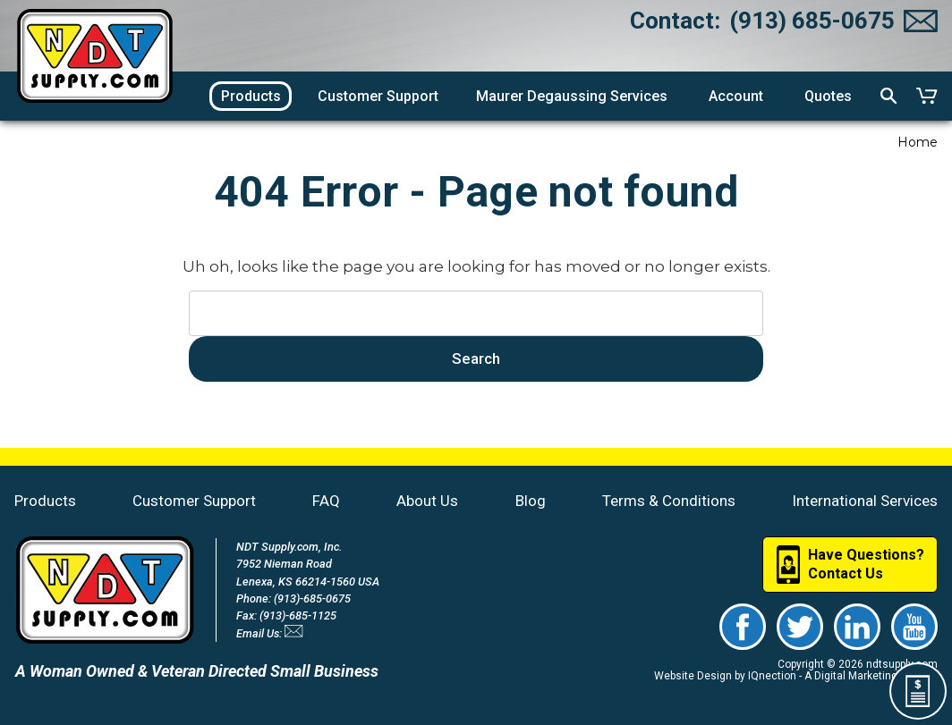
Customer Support (194, 501)
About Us (427, 501)
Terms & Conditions (668, 501)
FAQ (326, 501)
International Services (865, 501)
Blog (530, 501)
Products (45, 501)
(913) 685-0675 (812, 20)
